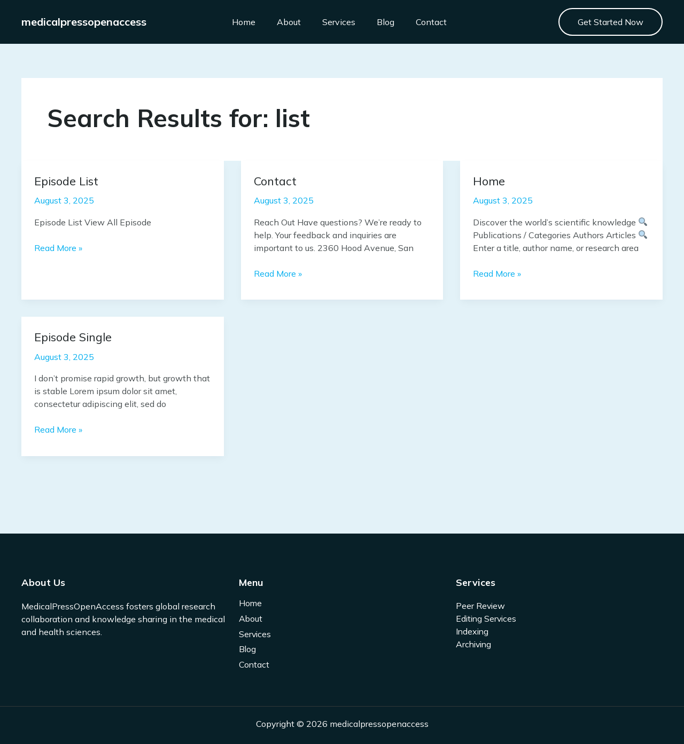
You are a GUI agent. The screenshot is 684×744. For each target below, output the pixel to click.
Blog (377, 22)
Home (235, 22)
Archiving (475, 644)
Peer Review (481, 605)
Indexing (473, 631)
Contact (423, 22)
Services (330, 22)
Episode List (68, 181)
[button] (610, 22)
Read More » (58, 247)
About (281, 22)
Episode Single (74, 336)
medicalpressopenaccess (83, 21)
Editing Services (487, 618)
